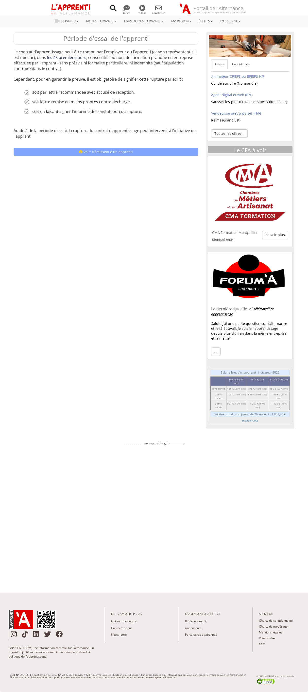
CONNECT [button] (68, 21)
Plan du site (267, 638)
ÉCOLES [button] (205, 21)
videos (142, 11)
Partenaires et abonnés (201, 634)
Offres (219, 64)
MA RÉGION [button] (181, 21)
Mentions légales (270, 632)
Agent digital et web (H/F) (232, 94)
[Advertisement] (155, 515)
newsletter (158, 11)
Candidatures (241, 64)
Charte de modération (274, 626)
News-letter (119, 634)
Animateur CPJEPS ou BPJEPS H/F (237, 76)
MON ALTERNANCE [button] (101, 21)
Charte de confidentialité (276, 620)
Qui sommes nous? (124, 621)
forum (126, 11)
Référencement (195, 621)
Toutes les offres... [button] (229, 133)
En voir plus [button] (275, 234)
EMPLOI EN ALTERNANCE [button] (144, 21)
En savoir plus (250, 420)
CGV (262, 644)
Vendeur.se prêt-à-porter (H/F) (236, 113)
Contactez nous (121, 628)
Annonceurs (193, 628)
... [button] (215, 351)
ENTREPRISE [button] (230, 21)
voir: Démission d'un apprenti (106, 152)
